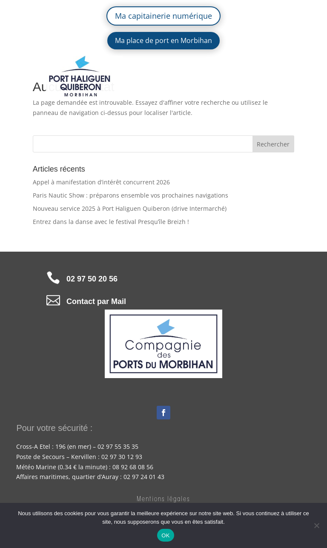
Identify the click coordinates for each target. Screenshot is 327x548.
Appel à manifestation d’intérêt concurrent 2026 (101, 182)
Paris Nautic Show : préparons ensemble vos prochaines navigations (130, 195)
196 (60, 446)
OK (165, 535)
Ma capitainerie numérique (163, 16)
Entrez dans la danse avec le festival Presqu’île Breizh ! (111, 222)
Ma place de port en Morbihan (163, 40)
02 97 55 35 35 (118, 446)
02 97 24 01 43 (143, 477)
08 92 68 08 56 (132, 467)
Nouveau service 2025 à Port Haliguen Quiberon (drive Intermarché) (130, 208)
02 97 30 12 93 (121, 457)
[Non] (316, 525)
